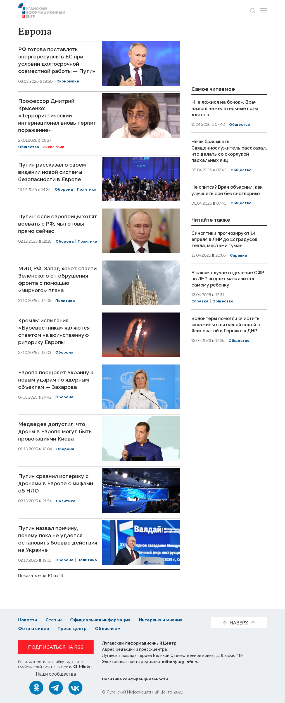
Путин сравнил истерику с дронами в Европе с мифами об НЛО (57, 488)
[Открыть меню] (264, 10)
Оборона (64, 194)
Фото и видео (34, 628)
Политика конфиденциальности (136, 679)
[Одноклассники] (36, 688)
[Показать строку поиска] (252, 10)
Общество (29, 152)
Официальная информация (102, 620)
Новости (28, 620)
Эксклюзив (55, 152)
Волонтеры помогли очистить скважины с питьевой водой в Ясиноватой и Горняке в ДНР (227, 324)
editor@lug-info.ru (181, 661)
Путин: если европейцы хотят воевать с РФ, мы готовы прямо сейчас (51, 229)
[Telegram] (56, 688)
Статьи (54, 620)
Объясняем (111, 628)
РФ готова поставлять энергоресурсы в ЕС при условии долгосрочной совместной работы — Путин (52, 64)
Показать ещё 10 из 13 (41, 580)
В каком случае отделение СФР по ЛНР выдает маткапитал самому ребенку (229, 278)
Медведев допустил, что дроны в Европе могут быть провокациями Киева (56, 436)
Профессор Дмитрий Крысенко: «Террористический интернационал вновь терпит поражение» (48, 121)
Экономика (68, 88)
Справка (238, 255)
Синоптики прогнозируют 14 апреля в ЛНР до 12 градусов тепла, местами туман (225, 239)
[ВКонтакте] (75, 688)
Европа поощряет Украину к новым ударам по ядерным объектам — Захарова (57, 384)
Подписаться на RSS (56, 647)
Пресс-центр (74, 628)
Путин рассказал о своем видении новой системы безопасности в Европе (54, 177)
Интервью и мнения (165, 620)
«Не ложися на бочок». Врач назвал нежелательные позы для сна (226, 108)
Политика (87, 194)
